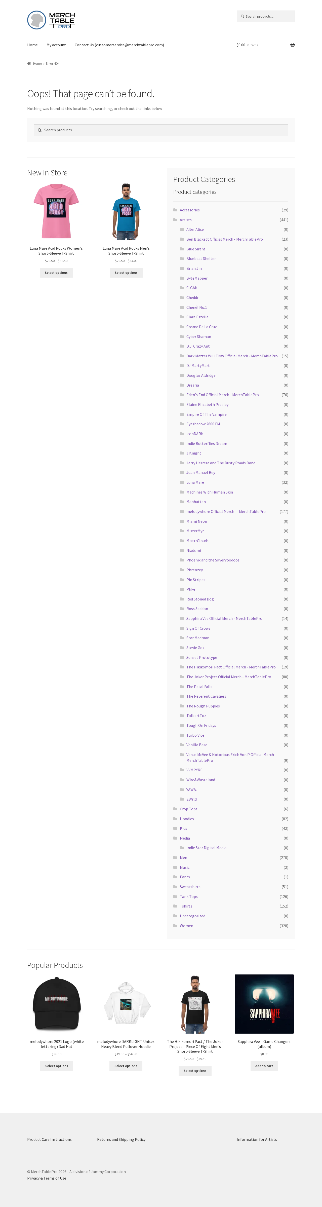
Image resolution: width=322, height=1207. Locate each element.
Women (186, 925)
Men (183, 857)
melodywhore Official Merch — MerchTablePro (226, 511)
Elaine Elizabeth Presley (207, 404)
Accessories (190, 209)
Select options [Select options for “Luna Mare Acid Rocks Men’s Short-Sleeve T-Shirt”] (126, 272)
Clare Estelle (197, 316)
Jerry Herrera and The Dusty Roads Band (220, 462)
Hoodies (187, 818)
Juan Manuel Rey (200, 472)
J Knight (193, 453)
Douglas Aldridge (201, 375)
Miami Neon (196, 521)
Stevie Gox (195, 647)
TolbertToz (196, 715)
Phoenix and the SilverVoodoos (212, 559)
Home (32, 44)
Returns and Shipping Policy (121, 1139)
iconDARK (195, 433)
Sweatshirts (190, 886)
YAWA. (191, 789)
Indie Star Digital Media (206, 847)
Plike (190, 589)
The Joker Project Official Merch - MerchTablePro (228, 676)
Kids (183, 828)
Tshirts (186, 906)
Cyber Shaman (198, 336)
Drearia (192, 385)
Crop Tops (188, 808)
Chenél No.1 (196, 307)
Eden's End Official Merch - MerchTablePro (222, 394)
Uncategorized (192, 915)
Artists (186, 219)
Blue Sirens (196, 248)
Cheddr (192, 297)
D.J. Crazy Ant (198, 346)
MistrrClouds (197, 540)
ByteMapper (197, 278)
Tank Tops (189, 896)
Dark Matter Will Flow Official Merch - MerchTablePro (232, 355)
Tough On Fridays (201, 725)
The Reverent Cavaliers (206, 696)
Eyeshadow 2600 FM (203, 423)
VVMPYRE (194, 769)
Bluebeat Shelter (201, 258)
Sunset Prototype (201, 657)
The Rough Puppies (203, 705)
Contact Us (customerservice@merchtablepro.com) (119, 44)
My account (56, 44)
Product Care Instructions (49, 1139)
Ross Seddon (197, 608)
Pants (185, 876)
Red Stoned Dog (200, 598)
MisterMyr (195, 530)
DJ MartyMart (198, 365)
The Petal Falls (199, 686)
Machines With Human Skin (209, 492)
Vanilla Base (196, 744)
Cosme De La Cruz (201, 326)
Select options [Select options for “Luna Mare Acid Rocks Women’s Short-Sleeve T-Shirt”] (56, 272)
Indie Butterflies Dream (206, 443)
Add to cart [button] (264, 1066)
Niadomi (193, 550)
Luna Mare (195, 482)
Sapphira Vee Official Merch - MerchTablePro (224, 618)
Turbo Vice (195, 735)
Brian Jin (194, 268)
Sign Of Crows (198, 628)
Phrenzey (194, 569)
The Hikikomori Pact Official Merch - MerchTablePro (231, 666)
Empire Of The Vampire (206, 414)
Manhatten (196, 501)
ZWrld (191, 799)
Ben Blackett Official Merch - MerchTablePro (224, 239)
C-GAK (191, 287)
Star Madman (197, 637)
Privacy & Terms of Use (46, 1178)
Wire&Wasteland (200, 779)
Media (185, 838)
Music (184, 867)
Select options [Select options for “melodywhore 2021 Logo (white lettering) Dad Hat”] (56, 1066)
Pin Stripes (195, 579)
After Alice (195, 229)
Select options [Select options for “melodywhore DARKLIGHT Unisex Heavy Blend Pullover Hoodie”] (125, 1066)
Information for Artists (257, 1139)
